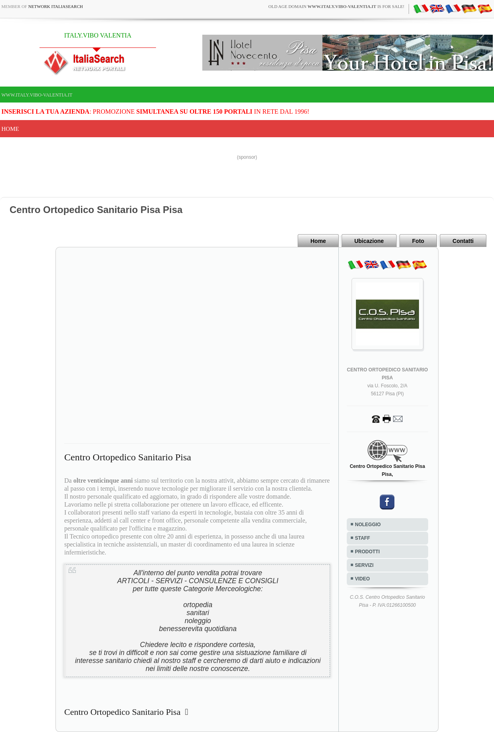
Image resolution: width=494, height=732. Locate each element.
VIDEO (362, 579)
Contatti (463, 241)
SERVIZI (364, 565)
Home (10, 129)
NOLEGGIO (368, 524)
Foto (418, 241)
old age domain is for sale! (337, 6)
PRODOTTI (367, 551)
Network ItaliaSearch (55, 6)
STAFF (362, 538)
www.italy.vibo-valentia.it (37, 95)
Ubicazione (369, 241)
